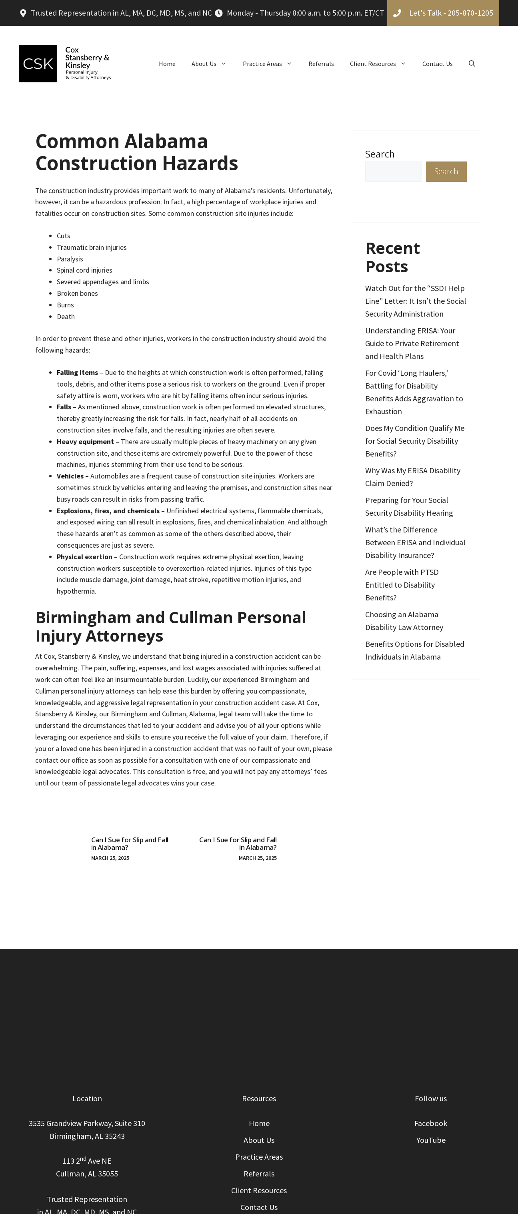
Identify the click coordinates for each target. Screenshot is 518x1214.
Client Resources (382, 64)
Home (167, 64)
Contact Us (437, 64)
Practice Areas (271, 64)
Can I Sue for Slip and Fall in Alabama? (130, 843)
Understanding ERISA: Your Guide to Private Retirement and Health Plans (412, 343)
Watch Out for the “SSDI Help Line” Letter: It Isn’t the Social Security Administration (415, 301)
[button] (472, 64)
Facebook (430, 1123)
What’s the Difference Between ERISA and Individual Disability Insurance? (415, 542)
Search (380, 154)
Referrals (321, 64)
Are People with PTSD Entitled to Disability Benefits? (402, 584)
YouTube (431, 1140)
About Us (213, 64)
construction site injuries (232, 213)
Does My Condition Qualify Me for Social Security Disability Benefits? (414, 440)
